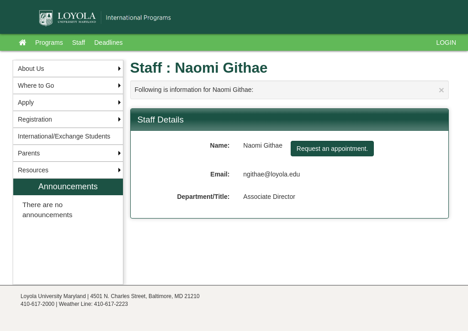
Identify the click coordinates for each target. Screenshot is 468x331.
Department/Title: (203, 196)
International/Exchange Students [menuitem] (64, 136)
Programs (49, 42)
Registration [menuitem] (35, 119)
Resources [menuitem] (33, 170)
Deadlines (108, 42)
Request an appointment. (332, 148)
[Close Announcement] (441, 90)
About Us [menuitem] (31, 68)
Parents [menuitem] (29, 153)
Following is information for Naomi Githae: (290, 90)
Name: (220, 145)
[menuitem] (68, 231)
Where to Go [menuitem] (36, 85)
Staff (78, 42)
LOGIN (446, 42)
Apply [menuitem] (26, 102)
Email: (219, 174)
